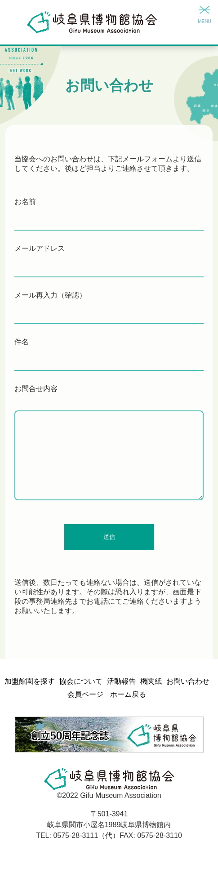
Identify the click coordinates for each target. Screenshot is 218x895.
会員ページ (85, 694)
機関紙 (151, 681)
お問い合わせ (187, 681)
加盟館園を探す (29, 681)
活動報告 (121, 681)
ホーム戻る (128, 694)
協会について (80, 681)
